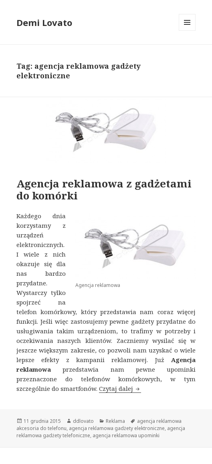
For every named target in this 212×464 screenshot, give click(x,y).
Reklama (115, 421)
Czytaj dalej (120, 388)
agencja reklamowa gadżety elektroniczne (117, 428)
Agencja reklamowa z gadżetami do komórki (104, 189)
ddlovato (83, 421)
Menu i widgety (187, 30)
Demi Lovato (44, 22)
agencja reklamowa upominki (126, 435)
